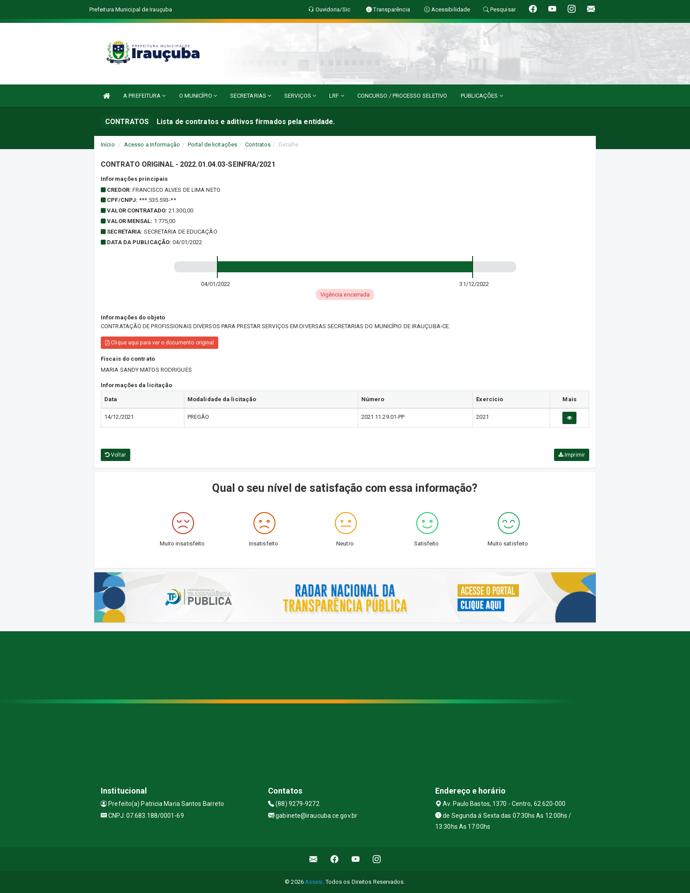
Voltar (115, 455)
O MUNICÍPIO (198, 95)
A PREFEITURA (144, 95)
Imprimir (571, 455)
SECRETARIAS (250, 95)
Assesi (314, 881)
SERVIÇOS (300, 95)
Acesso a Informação (152, 144)
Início (108, 144)
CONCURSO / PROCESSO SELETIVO (402, 95)
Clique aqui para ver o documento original (159, 343)
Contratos (258, 144)
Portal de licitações (212, 144)
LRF (336, 95)
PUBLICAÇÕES (482, 95)
